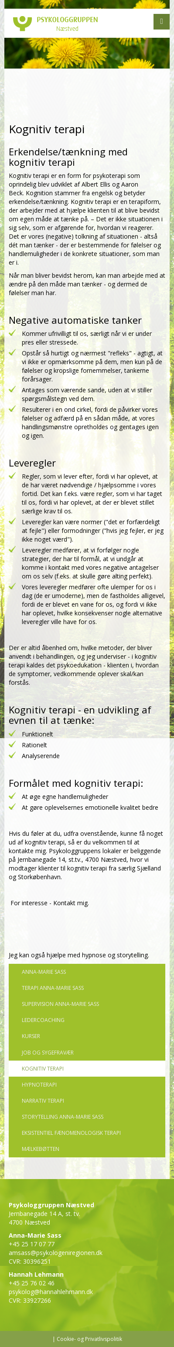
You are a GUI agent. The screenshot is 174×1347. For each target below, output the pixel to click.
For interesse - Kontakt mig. (49, 903)
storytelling (132, 955)
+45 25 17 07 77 (32, 1244)
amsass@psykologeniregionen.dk (55, 1252)
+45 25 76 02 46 (32, 1283)
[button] (162, 22)
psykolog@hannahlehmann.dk (51, 1292)
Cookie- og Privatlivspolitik (89, 1339)
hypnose (95, 955)
